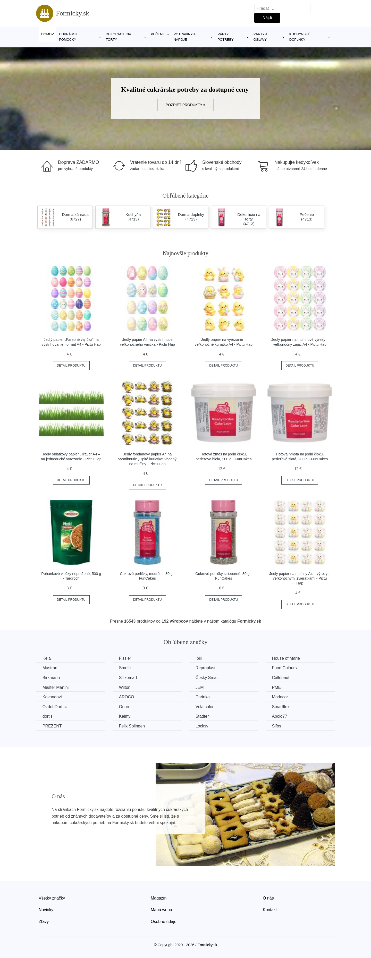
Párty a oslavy (260, 36)
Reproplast (206, 668)
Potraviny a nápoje (185, 36)
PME (277, 687)
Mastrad (50, 668)
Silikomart (128, 677)
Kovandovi (52, 697)
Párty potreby (226, 36)
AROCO (126, 697)
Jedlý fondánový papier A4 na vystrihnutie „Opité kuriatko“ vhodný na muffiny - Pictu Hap (147, 459)
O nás (268, 898)
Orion (124, 707)
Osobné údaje (163, 921)
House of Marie (287, 658)
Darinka (203, 697)
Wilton (125, 687)
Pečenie (158, 34)
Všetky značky (52, 898)
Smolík (125, 668)
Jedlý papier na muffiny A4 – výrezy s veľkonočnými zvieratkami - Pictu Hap (299, 578)
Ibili (199, 658)
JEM (200, 687)
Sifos (277, 726)
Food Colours (285, 668)
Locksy (202, 726)
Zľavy (44, 921)
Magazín (158, 898)
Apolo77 (280, 716)
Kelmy (125, 716)
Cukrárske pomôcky (69, 36)
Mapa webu (161, 910)
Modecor (281, 697)
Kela (47, 658)
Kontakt (270, 910)
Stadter (202, 716)
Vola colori (205, 707)
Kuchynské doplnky (299, 36)
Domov (47, 34)
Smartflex (281, 707)
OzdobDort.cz (55, 707)
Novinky (46, 910)
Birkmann (51, 677)
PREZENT (52, 726)
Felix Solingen (132, 726)
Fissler (125, 658)
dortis (48, 716)
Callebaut (281, 677)
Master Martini (56, 687)
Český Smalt (207, 677)
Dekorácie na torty (118, 36)
